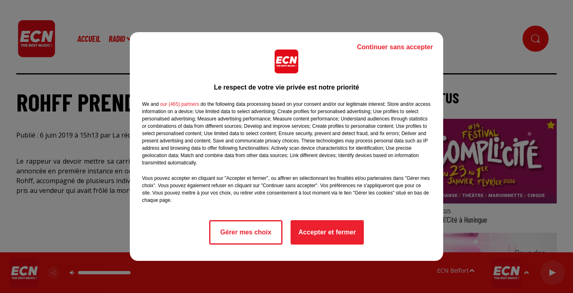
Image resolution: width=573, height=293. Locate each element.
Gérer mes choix (245, 232)
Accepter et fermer (327, 232)
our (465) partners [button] (179, 104)
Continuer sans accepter (395, 47)
